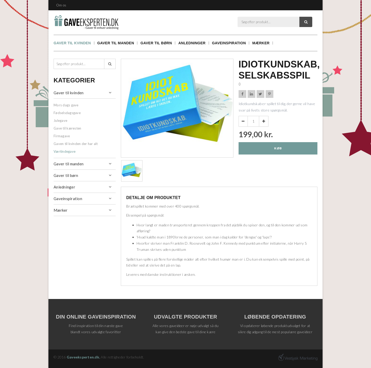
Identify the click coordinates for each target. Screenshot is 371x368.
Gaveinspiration (229, 43)
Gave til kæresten (67, 128)
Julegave (60, 120)
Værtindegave (64, 151)
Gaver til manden (115, 43)
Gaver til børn (156, 43)
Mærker (260, 43)
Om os (61, 5)
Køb (278, 148)
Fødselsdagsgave (67, 113)
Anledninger (191, 43)
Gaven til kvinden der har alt (76, 144)
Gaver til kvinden (72, 43)
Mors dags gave (66, 105)
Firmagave (62, 136)
